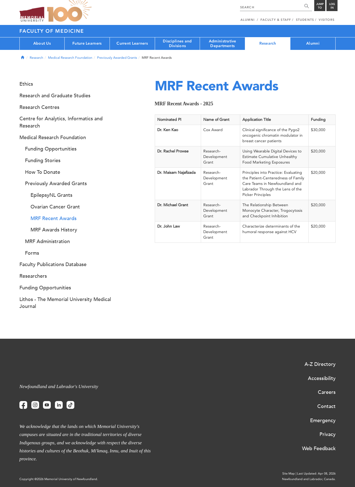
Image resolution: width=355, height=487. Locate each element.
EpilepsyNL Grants (51, 195)
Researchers (33, 276)
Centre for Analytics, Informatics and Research (61, 122)
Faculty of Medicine (51, 31)
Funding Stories (42, 160)
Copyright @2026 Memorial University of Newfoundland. (58, 479)
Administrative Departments (222, 43)
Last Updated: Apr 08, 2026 (316, 473)
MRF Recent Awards (54, 218)
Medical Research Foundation (70, 58)
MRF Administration (47, 241)
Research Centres (39, 107)
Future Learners (87, 43)
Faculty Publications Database (53, 264)
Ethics (26, 84)
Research (267, 43)
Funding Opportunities (51, 149)
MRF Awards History (54, 230)
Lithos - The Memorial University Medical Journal (65, 303)
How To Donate (42, 172)
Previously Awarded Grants (117, 58)
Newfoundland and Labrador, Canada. (309, 479)
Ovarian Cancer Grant (55, 207)
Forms (32, 253)
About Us (42, 43)
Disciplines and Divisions (177, 43)
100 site (69, 11)
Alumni (313, 43)
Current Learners (132, 43)
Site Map (288, 473)
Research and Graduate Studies (54, 96)
